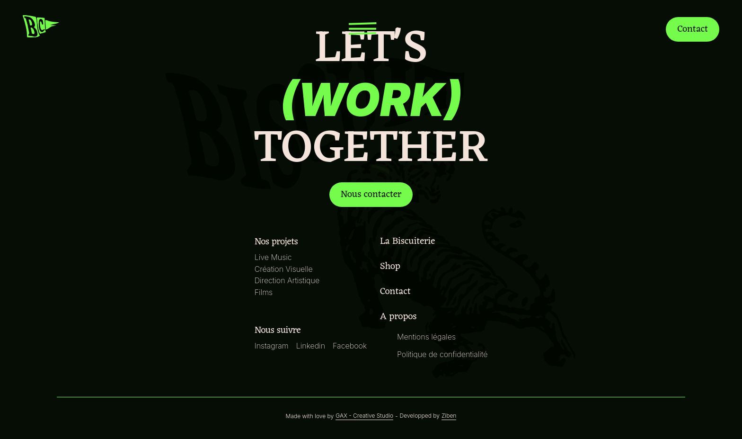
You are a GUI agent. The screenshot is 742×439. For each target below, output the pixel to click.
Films (266, 292)
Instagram (274, 345)
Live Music (275, 257)
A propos (399, 317)
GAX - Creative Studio (365, 415)
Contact (691, 29)
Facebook (350, 345)
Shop (391, 266)
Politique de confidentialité (442, 354)
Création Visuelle (285, 269)
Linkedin (312, 345)
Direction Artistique (288, 280)
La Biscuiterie (408, 241)
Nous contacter (371, 194)
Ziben (445, 415)
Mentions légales (426, 336)
